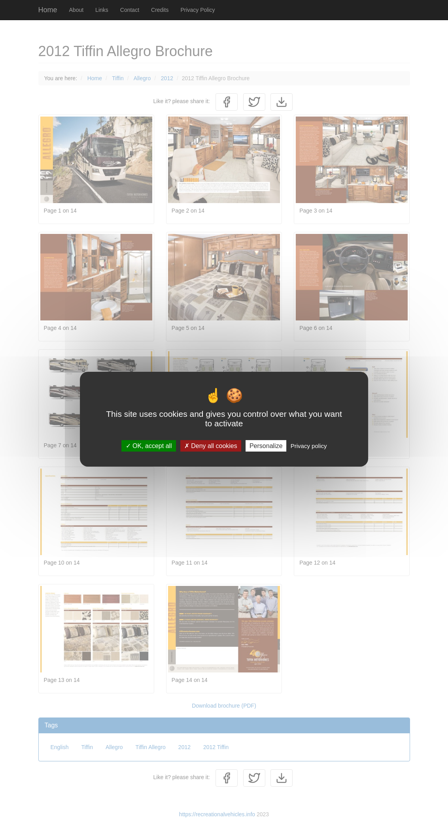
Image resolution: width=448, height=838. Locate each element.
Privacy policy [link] (309, 445)
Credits (159, 10)
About (76, 10)
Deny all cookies (210, 445)
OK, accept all (149, 445)
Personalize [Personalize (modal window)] (266, 445)
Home (47, 10)
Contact (129, 10)
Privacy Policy (197, 10)
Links (101, 10)
